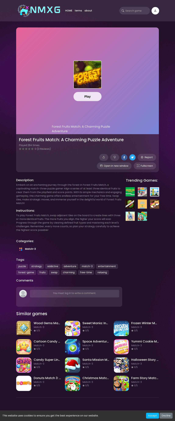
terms (78, 10)
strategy (36, 266)
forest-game (26, 272)
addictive (52, 266)
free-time (86, 272)
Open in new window (114, 166)
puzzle (22, 266)
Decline (166, 415)
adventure (70, 266)
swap (54, 272)
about (88, 10)
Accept (152, 415)
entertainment (107, 266)
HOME (68, 10)
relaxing (102, 272)
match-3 (87, 266)
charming (69, 272)
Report (147, 157)
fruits (42, 272)
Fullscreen (145, 166)
